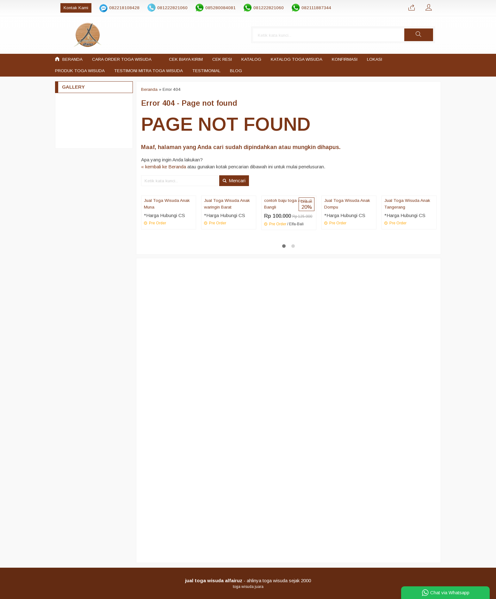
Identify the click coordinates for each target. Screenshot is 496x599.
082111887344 (310, 7)
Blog (236, 70)
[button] (424, 34)
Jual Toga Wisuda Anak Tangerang (407, 203)
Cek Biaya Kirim (186, 59)
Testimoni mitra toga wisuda (148, 70)
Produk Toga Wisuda (80, 70)
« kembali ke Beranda (163, 167)
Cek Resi (222, 59)
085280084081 (214, 7)
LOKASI (374, 59)
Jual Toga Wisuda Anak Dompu (347, 203)
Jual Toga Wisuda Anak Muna (167, 203)
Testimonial (206, 70)
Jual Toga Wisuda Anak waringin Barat (227, 203)
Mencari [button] (234, 180)
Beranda (69, 59)
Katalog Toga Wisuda (296, 59)
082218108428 (118, 7)
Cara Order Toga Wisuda (122, 59)
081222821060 (166, 7)
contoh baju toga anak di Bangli (288, 203)
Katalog (251, 59)
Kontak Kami (70, 7)
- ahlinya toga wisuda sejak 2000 (248, 580)
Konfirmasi (344, 59)
